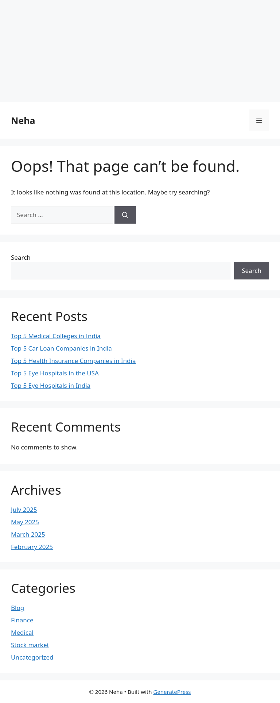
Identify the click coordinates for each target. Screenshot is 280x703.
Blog (17, 607)
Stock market (30, 645)
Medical (22, 632)
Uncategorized (32, 657)
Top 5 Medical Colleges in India (56, 336)
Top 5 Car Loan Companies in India (61, 348)
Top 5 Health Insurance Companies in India (73, 360)
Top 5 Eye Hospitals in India (50, 385)
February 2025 (32, 546)
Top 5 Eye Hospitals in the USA (55, 373)
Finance (22, 620)
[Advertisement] (140, 51)
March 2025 (28, 534)
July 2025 (24, 509)
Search (21, 257)
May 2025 (25, 522)
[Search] (125, 215)
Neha (23, 120)
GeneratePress (172, 691)
